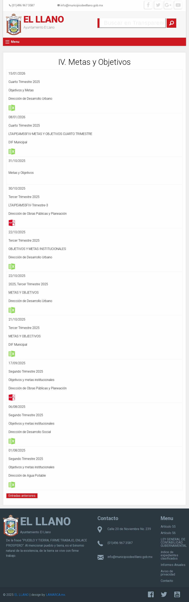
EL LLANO (44, 19)
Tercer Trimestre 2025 (24, 197)
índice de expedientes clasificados (169, 555)
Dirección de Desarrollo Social (30, 432)
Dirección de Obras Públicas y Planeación (38, 213)
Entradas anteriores (21, 496)
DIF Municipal (18, 142)
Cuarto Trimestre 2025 (24, 82)
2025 (12, 284)
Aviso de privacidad (168, 572)
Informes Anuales (173, 565)
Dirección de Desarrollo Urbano (30, 98)
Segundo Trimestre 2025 (26, 371)
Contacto (167, 581)
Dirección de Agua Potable (27, 475)
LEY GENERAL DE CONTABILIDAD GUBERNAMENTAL (174, 542)
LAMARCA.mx (55, 595)
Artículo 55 (168, 526)
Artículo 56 (168, 533)
